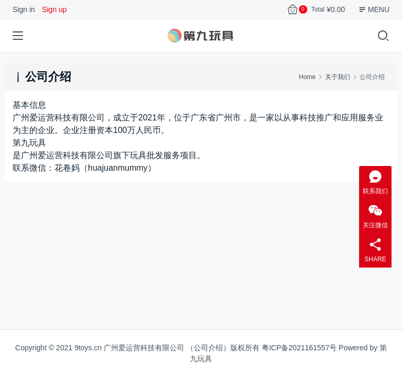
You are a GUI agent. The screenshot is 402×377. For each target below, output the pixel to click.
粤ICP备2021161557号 (299, 347)
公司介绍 (208, 347)
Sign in (24, 9)
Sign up (54, 9)
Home (307, 77)
